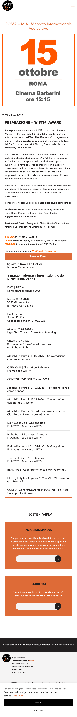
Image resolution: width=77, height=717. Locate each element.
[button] (38, 558)
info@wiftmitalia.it (64, 645)
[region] (38, 700)
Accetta (38, 702)
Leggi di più (18, 696)
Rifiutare (38, 711)
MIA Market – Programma (44, 251)
